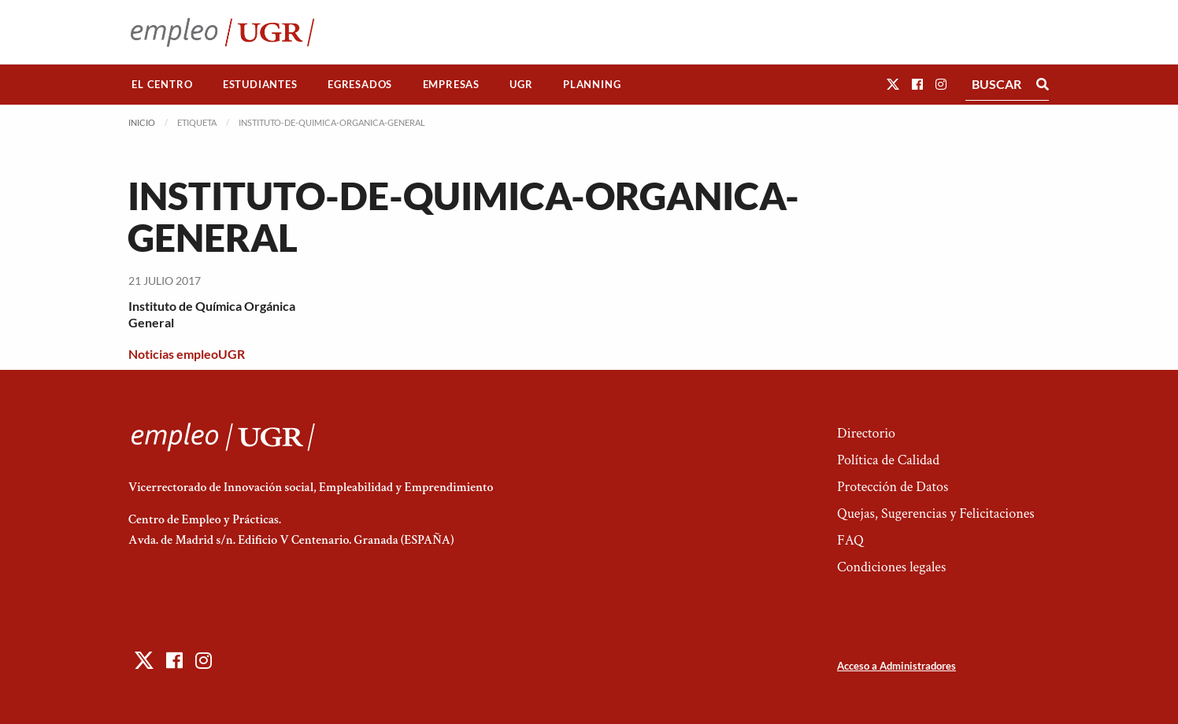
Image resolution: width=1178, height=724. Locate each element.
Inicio (141, 122)
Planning (591, 84)
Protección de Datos (892, 487)
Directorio (866, 433)
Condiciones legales (891, 567)
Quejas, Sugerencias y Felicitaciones (936, 513)
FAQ (850, 540)
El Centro (162, 84)
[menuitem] (162, 85)
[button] (893, 84)
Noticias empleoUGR (186, 353)
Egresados (360, 84)
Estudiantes (260, 84)
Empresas (451, 84)
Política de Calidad (888, 460)
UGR (520, 84)
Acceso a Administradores (896, 665)
